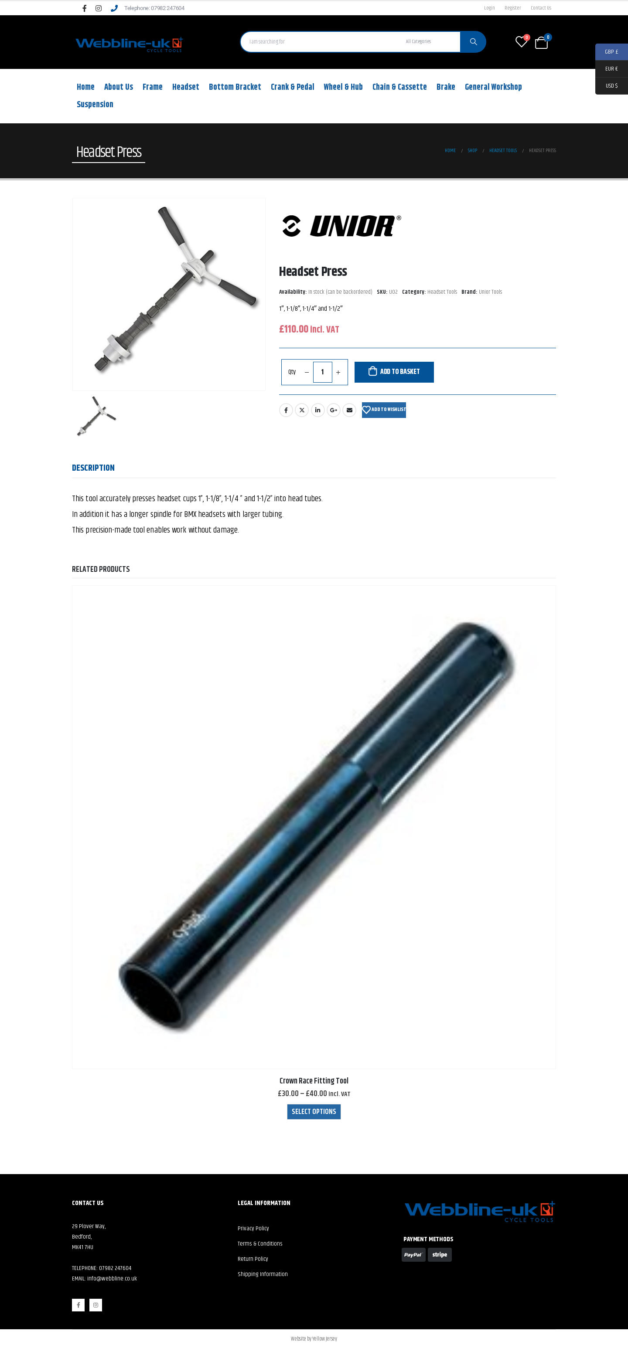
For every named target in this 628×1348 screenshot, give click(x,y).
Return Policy (253, 1259)
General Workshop (493, 87)
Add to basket (400, 372)
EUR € (606, 69)
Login (489, 8)
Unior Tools (490, 292)
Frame (153, 87)
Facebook (286, 410)
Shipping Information (263, 1274)
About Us (118, 87)
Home (86, 87)
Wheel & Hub (343, 87)
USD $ (606, 86)
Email (349, 410)
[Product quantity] (322, 372)
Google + (334, 410)
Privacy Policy (253, 1228)
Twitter (302, 410)
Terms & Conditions (260, 1244)
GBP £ (606, 52)
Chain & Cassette (399, 87)
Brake (446, 87)
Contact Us (541, 8)
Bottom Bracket (235, 87)
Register (513, 8)
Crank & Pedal (292, 87)
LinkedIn (318, 410)
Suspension (95, 104)
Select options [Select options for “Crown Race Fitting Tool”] (314, 1111)
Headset (185, 87)
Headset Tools (442, 292)
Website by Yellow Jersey (314, 1338)
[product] (314, 827)
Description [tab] (93, 468)
